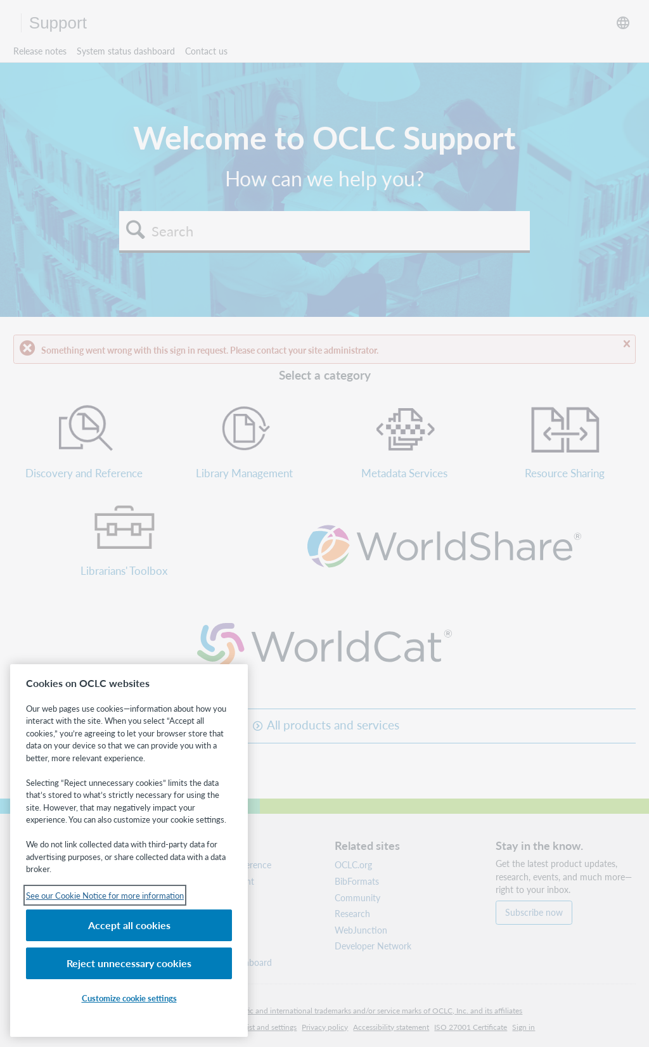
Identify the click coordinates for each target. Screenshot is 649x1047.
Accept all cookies (129, 925)
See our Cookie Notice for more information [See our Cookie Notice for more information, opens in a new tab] (105, 895)
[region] (129, 850)
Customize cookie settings (129, 998)
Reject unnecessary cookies (129, 963)
